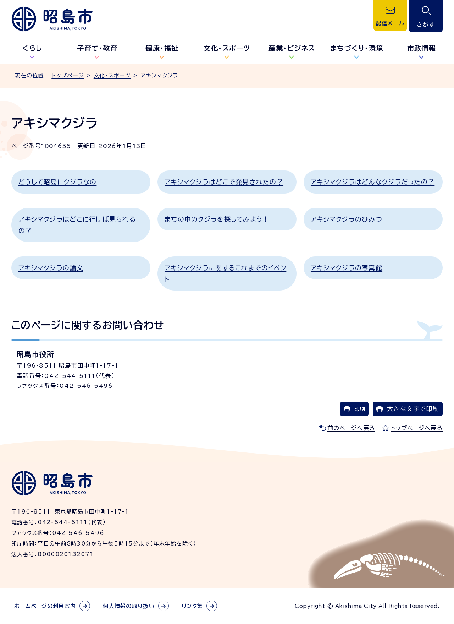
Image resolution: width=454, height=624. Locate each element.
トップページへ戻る (417, 428)
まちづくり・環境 (356, 48)
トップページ (67, 75)
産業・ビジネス (291, 48)
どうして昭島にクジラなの (57, 182)
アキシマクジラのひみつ (346, 219)
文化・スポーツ (227, 48)
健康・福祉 (162, 48)
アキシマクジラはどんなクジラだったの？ (372, 182)
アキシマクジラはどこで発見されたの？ (224, 182)
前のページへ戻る (351, 428)
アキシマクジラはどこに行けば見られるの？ (77, 225)
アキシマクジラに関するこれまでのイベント (225, 273)
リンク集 (192, 606)
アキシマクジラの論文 (50, 268)
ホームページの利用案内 (45, 606)
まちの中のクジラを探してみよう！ (217, 219)
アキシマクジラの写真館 (346, 268)
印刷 (359, 409)
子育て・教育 (97, 48)
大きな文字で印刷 (413, 409)
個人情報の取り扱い (129, 606)
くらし (32, 48)
